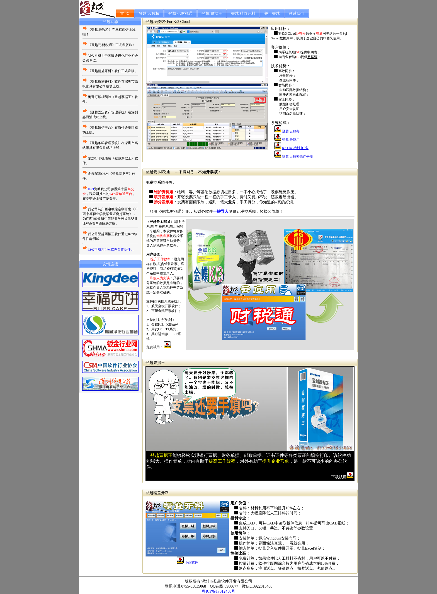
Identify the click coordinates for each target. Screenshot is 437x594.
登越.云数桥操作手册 (297, 156)
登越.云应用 (291, 140)
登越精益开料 (157, 493)
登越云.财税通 (157, 172)
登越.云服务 (291, 131)
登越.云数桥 (155, 22)
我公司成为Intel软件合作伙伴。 (111, 249)
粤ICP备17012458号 (218, 591)
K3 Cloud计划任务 (295, 148)
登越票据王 (155, 363)
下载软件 (191, 562)
